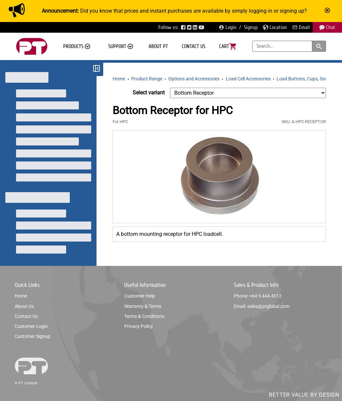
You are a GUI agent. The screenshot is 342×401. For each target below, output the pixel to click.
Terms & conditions (144, 316)
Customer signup (32, 336)
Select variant (149, 92)
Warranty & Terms (142, 306)
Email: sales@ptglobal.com (262, 306)
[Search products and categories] (319, 46)
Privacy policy (138, 326)
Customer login (31, 326)
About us (24, 306)
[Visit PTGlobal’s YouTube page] (202, 27)
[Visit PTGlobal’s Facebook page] (184, 27)
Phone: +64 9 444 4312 (258, 296)
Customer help (139, 296)
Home (21, 296)
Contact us (193, 46)
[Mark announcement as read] (328, 11)
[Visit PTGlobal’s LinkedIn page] (196, 27)
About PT (158, 46)
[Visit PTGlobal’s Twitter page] (190, 27)
